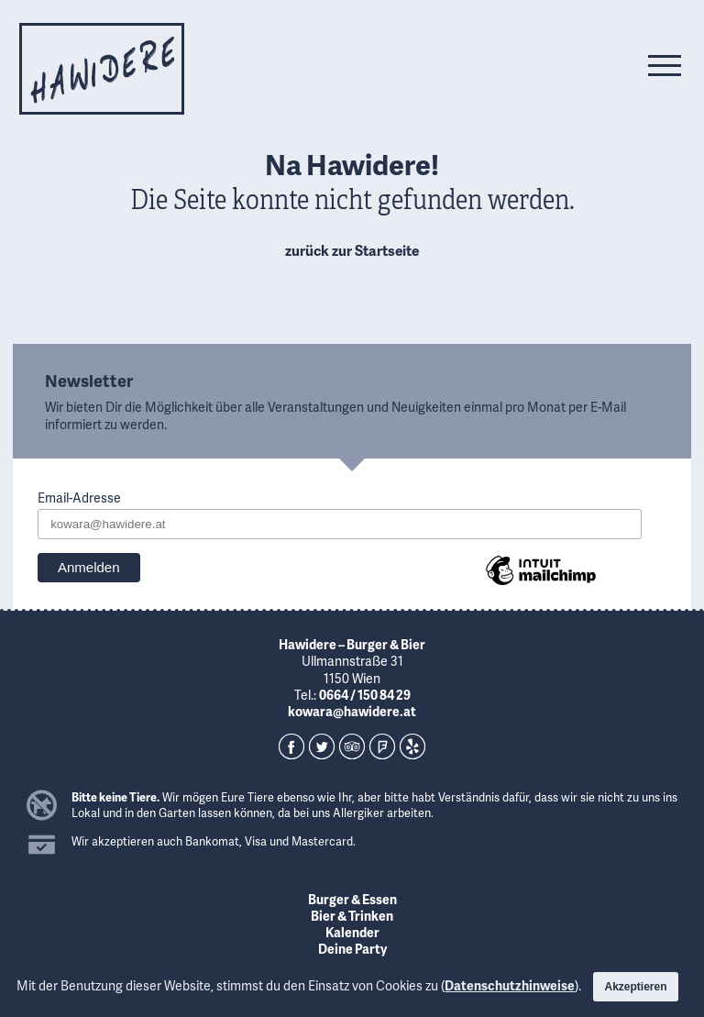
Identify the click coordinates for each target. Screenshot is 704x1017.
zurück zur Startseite (352, 250)
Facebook (291, 746)
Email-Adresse (79, 498)
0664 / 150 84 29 (365, 694)
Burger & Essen (352, 899)
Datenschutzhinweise (510, 985)
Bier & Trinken (352, 915)
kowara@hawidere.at (352, 711)
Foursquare (382, 746)
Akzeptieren (635, 986)
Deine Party (352, 948)
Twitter (322, 746)
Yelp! (412, 746)
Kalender (352, 932)
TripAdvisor (352, 746)
